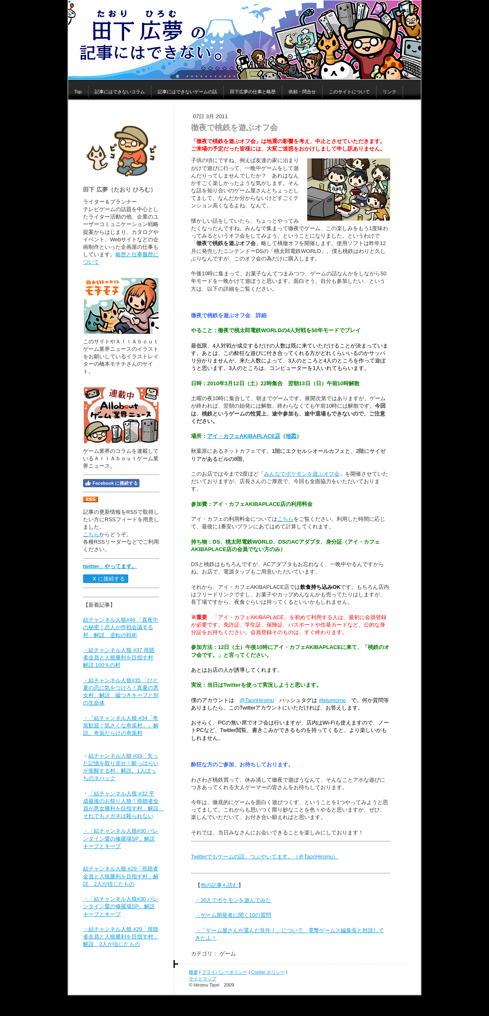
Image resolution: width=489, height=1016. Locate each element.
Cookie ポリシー (268, 972)
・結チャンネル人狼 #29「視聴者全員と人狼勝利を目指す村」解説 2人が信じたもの (121, 936)
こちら (91, 534)
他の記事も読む (219, 885)
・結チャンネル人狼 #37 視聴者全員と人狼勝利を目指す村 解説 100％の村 (118, 657)
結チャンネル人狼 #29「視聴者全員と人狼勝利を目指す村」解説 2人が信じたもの (121, 876)
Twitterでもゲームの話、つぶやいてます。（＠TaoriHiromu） (264, 856)
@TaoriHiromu (257, 700)
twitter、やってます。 (110, 566)
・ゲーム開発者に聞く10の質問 (233, 915)
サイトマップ (202, 978)
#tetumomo (332, 700)
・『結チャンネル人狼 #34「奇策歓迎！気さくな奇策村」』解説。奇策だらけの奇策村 (121, 725)
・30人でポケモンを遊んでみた (233, 900)
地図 (291, 436)
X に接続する (105, 579)
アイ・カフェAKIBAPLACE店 (243, 436)
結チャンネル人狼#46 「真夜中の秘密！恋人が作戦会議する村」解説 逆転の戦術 (120, 627)
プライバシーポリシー (224, 972)
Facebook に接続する (111, 483)
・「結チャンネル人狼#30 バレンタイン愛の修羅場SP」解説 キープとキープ (120, 838)
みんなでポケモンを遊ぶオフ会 (302, 474)
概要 (193, 972)
